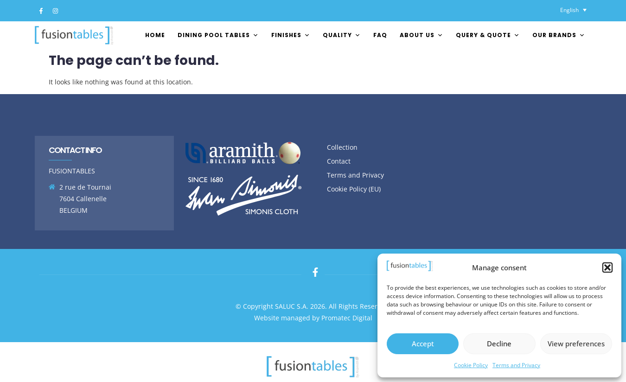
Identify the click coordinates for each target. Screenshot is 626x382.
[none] (573, 10)
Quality (342, 35)
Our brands (558, 35)
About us (421, 35)
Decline (499, 343)
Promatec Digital (346, 317)
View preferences (576, 343)
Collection (342, 147)
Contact (339, 161)
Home (155, 35)
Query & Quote (488, 35)
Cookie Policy (471, 365)
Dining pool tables (218, 35)
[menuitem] (573, 10)
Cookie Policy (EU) (354, 189)
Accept (423, 343)
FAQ (380, 35)
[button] (607, 267)
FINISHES (290, 35)
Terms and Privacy (516, 365)
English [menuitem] (569, 10)
